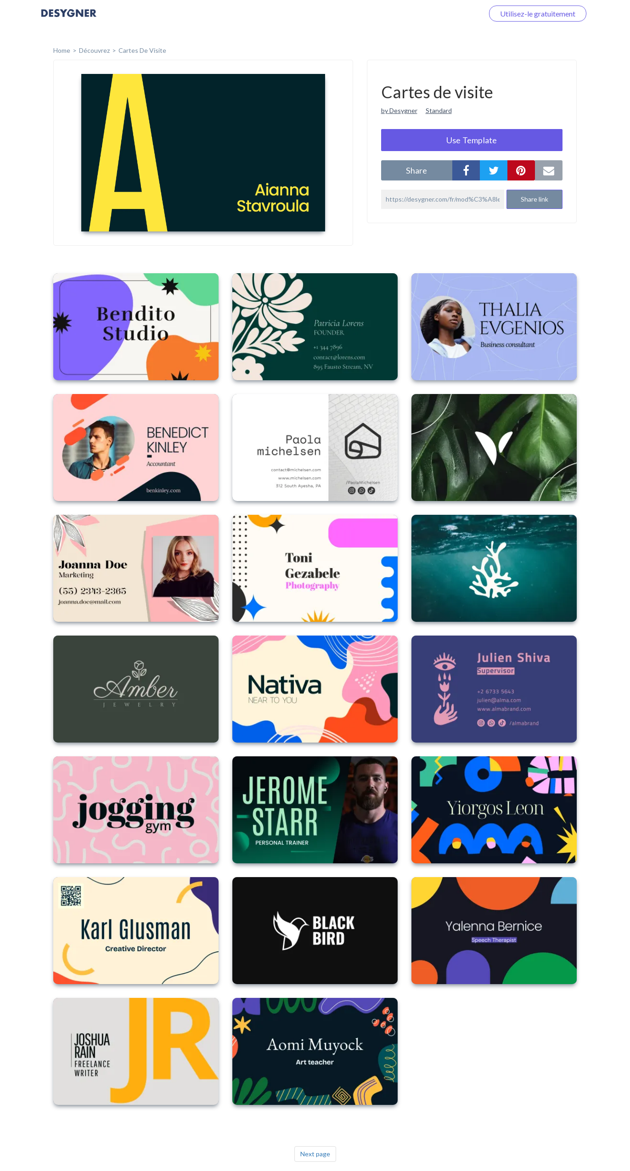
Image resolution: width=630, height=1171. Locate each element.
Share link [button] (534, 199)
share (416, 170)
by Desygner (399, 110)
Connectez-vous (447, 13)
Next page (315, 1154)
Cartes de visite (142, 50)
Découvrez (94, 50)
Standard (439, 110)
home (61, 50)
